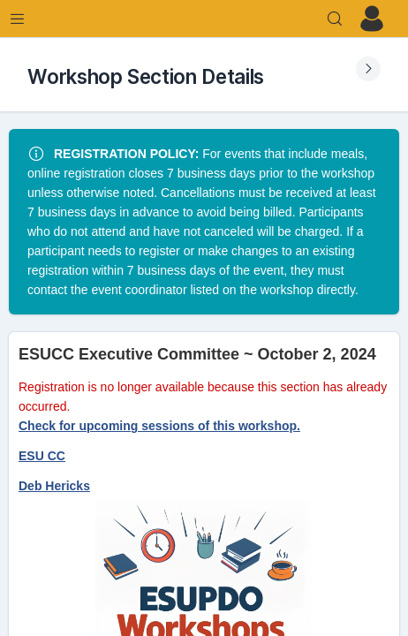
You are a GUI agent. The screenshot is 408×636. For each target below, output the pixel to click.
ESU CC (42, 456)
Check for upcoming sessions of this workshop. (159, 426)
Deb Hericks (54, 486)
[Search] (334, 18)
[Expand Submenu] (368, 69)
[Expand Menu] (17, 18)
